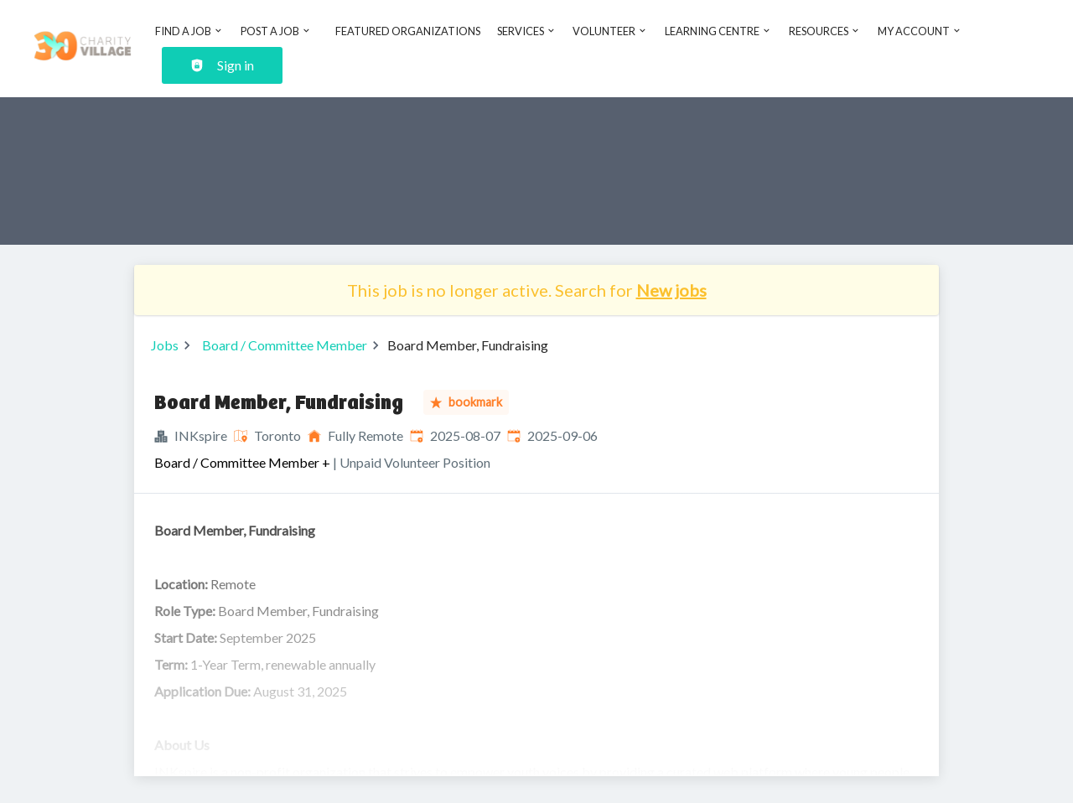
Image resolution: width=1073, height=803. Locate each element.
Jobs (165, 345)
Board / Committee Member (284, 345)
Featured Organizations (407, 31)
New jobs (671, 290)
